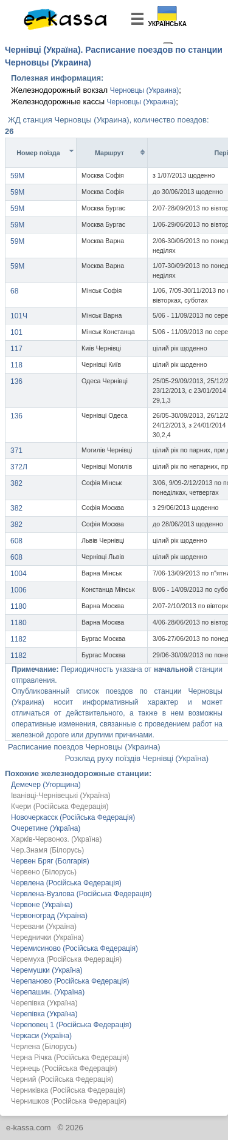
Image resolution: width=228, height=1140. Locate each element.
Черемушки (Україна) (47, 970)
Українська (167, 24)
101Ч (18, 316)
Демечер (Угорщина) (46, 784)
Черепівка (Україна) (44, 1003)
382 (16, 483)
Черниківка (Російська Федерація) (68, 1090)
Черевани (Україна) (44, 926)
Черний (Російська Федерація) (62, 1079)
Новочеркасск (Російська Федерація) (73, 817)
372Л (18, 467)
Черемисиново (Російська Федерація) (74, 948)
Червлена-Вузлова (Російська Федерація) (81, 894)
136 (16, 381)
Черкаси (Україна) (41, 1035)
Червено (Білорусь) (44, 872)
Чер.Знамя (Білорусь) (47, 850)
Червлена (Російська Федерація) (66, 883)
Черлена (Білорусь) (44, 1046)
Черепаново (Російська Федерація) (70, 981)
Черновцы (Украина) (144, 90)
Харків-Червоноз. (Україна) (56, 839)
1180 (18, 606)
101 (16, 332)
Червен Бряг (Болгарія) (50, 861)
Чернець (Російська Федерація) (64, 1068)
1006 (18, 590)
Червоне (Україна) (41, 904)
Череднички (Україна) (47, 937)
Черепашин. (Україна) (48, 992)
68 (14, 291)
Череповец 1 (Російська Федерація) (71, 1025)
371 (16, 450)
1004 (18, 573)
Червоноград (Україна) (49, 915)
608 (16, 541)
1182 (18, 639)
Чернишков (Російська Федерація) (68, 1101)
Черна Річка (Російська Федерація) (70, 1057)
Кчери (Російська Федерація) (60, 806)
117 (16, 348)
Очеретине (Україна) (45, 828)
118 (16, 365)
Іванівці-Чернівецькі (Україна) (61, 795)
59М (17, 176)
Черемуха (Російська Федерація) (66, 959)
